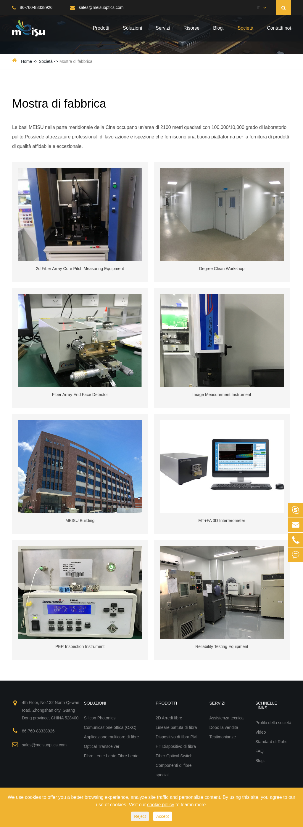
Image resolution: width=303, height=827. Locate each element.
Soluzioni (132, 28)
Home (26, 61)
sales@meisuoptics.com (96, 7)
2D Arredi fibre (169, 718)
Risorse (191, 28)
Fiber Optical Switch (174, 755)
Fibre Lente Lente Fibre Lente (111, 755)
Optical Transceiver (102, 746)
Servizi (163, 28)
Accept (162, 816)
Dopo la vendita (223, 727)
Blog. (218, 28)
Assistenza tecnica (226, 718)
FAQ (259, 751)
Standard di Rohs (271, 741)
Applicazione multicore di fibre (111, 737)
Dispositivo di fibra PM (176, 737)
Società (245, 28)
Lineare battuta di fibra (176, 727)
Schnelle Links (266, 705)
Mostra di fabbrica (75, 61)
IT (258, 7)
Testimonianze (222, 737)
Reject (140, 816)
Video (260, 732)
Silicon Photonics (100, 718)
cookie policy (160, 804)
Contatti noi (279, 28)
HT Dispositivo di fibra (176, 746)
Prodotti (101, 28)
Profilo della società (273, 722)
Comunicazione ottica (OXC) (110, 727)
